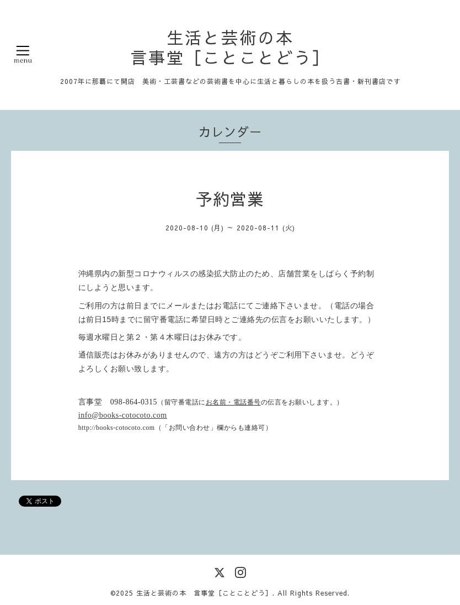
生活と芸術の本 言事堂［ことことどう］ (230, 47)
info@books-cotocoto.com (122, 415)
